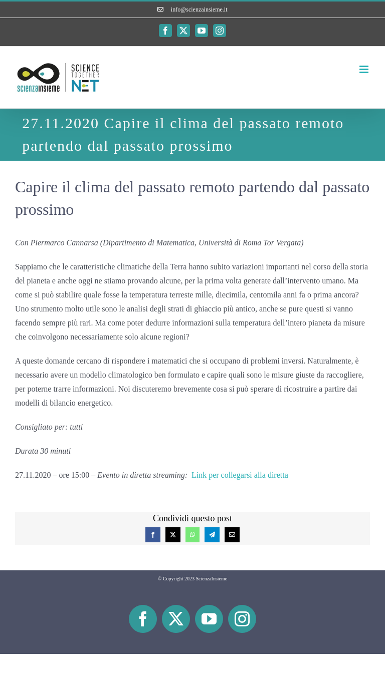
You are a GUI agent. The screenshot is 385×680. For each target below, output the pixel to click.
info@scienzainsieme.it (199, 9)
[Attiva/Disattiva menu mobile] (364, 69)
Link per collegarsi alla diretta (239, 475)
